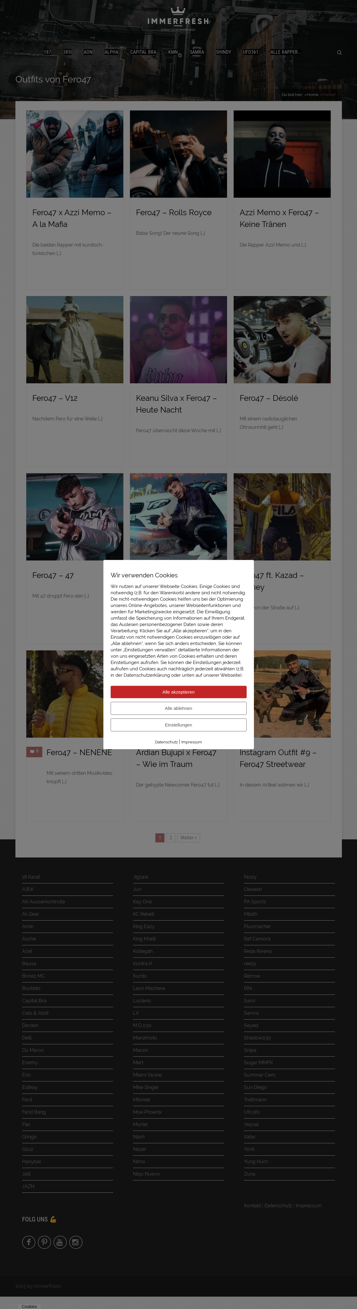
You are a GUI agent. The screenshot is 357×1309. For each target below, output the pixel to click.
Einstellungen (178, 724)
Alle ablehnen (178, 708)
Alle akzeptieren (178, 691)
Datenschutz (166, 742)
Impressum (191, 742)
